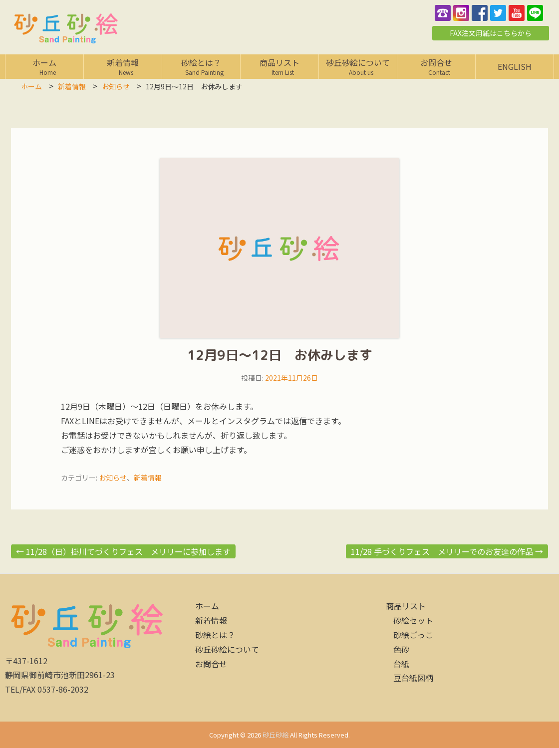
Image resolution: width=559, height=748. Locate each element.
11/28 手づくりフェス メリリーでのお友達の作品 (447, 551)
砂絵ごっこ (413, 635)
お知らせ (113, 478)
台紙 (401, 664)
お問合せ (436, 66)
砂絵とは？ (201, 66)
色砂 (401, 649)
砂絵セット (413, 620)
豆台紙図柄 (413, 678)
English (515, 66)
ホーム (44, 66)
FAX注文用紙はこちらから (491, 33)
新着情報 (123, 66)
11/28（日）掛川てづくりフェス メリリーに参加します (123, 551)
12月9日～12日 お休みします (279, 355)
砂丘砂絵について (358, 66)
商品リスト (279, 66)
